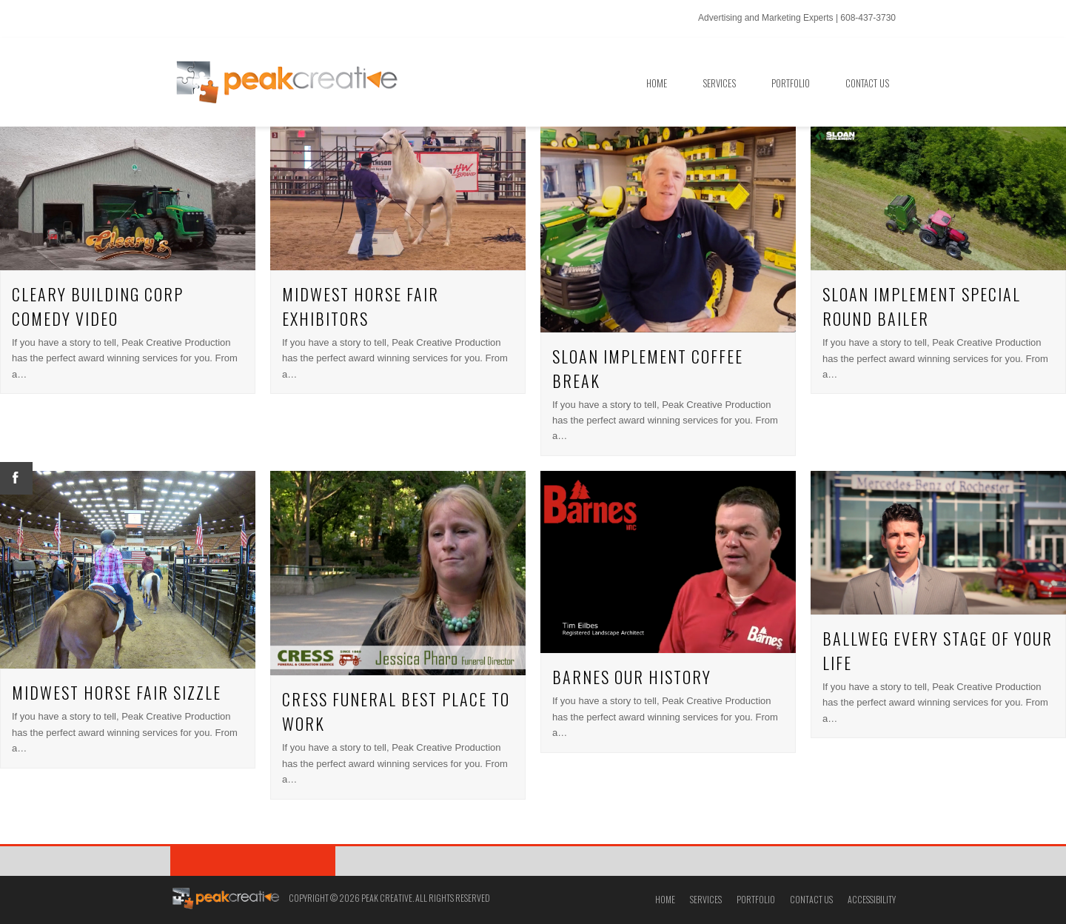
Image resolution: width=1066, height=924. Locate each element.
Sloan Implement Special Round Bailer (921, 306)
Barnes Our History (631, 677)
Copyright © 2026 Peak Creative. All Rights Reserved (389, 897)
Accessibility (872, 899)
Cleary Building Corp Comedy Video (98, 306)
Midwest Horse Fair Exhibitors (360, 306)
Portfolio (756, 899)
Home (665, 899)
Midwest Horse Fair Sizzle (116, 692)
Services (706, 899)
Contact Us (811, 899)
